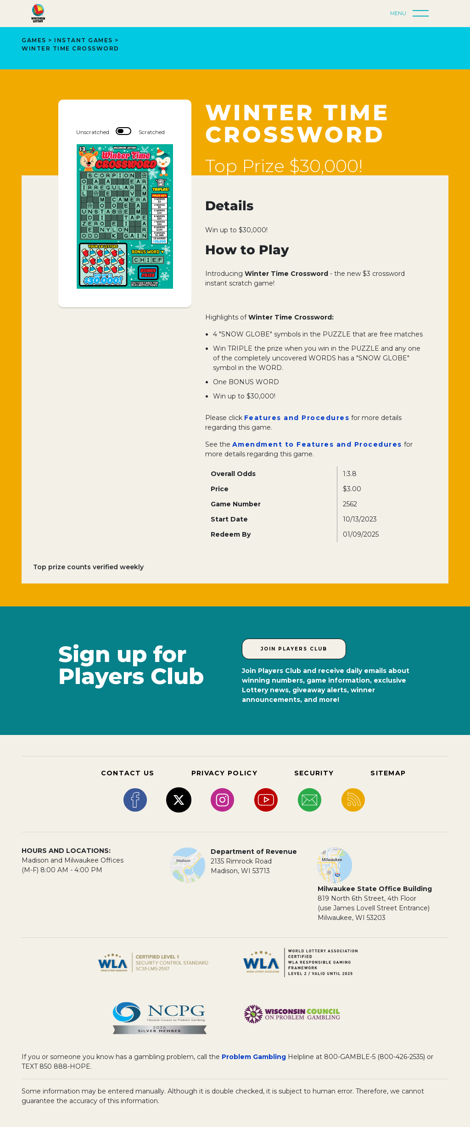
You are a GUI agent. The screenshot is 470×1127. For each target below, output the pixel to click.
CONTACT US (128, 773)
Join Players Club (294, 649)
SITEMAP (388, 773)
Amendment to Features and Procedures (317, 444)
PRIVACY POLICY (224, 773)
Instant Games (83, 40)
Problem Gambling (254, 1057)
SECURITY (314, 773)
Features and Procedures (297, 418)
